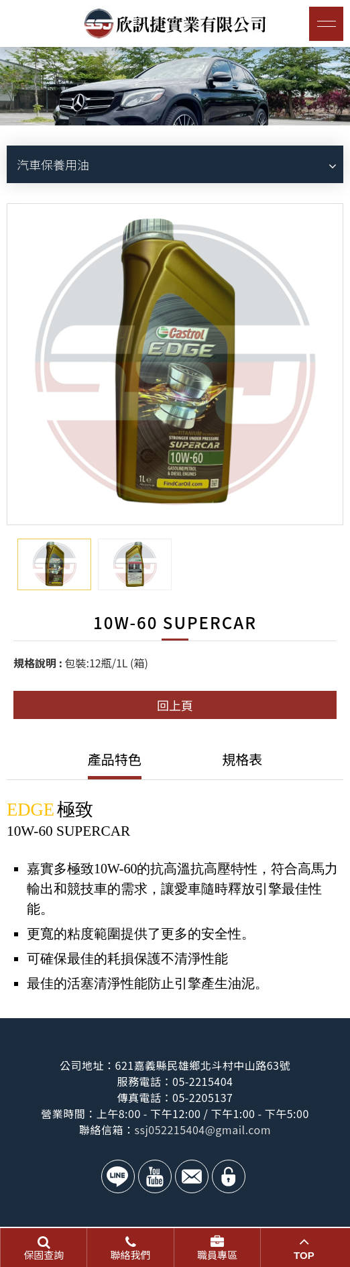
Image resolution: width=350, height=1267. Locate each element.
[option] (175, 86)
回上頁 (175, 705)
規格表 (242, 759)
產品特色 (114, 759)
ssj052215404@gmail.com (202, 1129)
